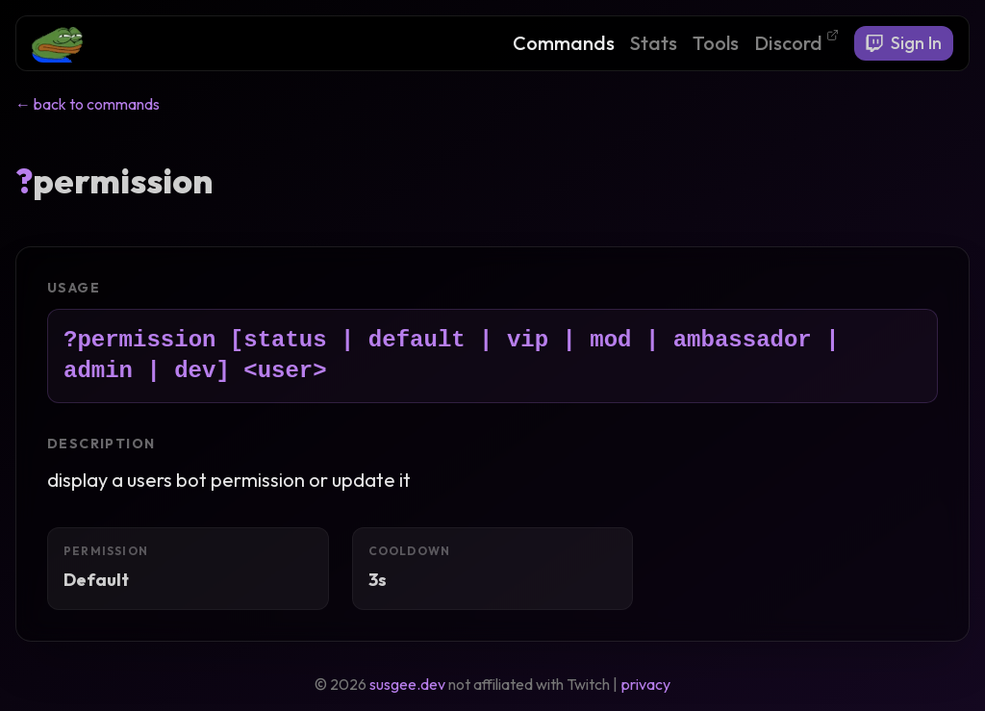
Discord (796, 42)
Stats (653, 43)
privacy (645, 684)
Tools (716, 43)
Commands (564, 43)
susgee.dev (407, 684)
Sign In (904, 43)
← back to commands (87, 104)
